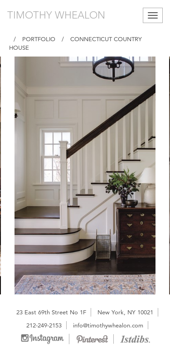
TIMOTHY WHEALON (56, 15)
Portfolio (38, 39)
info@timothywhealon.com (108, 325)
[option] (85, 175)
